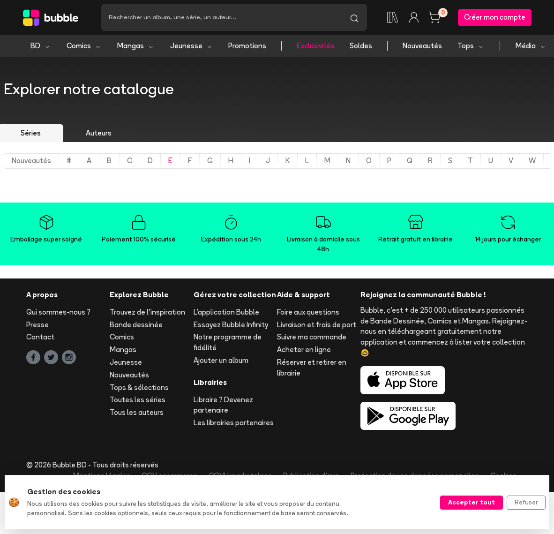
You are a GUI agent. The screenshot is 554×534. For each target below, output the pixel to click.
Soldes (361, 45)
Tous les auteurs (137, 412)
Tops (470, 45)
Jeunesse (191, 45)
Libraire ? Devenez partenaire (223, 405)
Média (531, 45)
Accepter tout (471, 502)
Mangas (135, 45)
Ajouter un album (221, 360)
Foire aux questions (308, 312)
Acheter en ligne (304, 349)
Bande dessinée (136, 324)
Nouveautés (422, 45)
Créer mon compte (494, 17)
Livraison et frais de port (316, 324)
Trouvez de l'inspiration (147, 312)
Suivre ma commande (311, 336)
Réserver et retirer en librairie (311, 367)
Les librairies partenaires (234, 422)
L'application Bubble (226, 312)
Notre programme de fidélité (228, 342)
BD (40, 45)
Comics (84, 45)
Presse (37, 324)
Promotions (247, 45)
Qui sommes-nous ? (58, 312)
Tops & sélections (139, 387)
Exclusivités (316, 45)
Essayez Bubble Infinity (231, 324)
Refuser (526, 502)
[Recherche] (221, 17)
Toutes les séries (137, 399)
